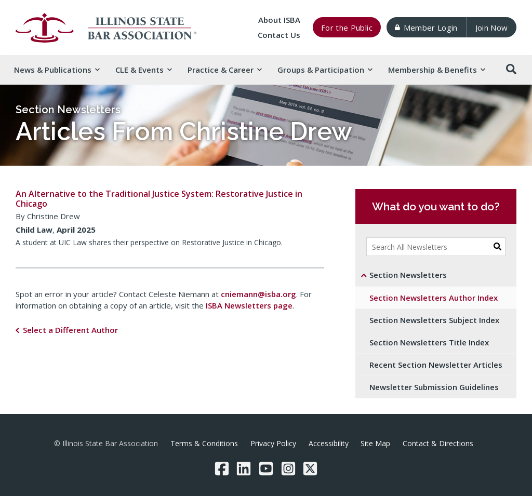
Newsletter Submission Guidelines (434, 387)
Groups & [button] (324, 69)
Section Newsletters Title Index (429, 342)
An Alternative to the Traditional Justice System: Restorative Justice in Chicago (159, 198)
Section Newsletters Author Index (433, 297)
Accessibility (329, 443)
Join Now (491, 27)
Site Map (375, 443)
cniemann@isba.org (258, 294)
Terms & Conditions (204, 443)
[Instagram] (288, 468)
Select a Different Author (70, 330)
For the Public (347, 27)
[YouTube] (266, 468)
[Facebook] (222, 468)
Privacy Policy (273, 443)
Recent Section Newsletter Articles (435, 364)
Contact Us (279, 35)
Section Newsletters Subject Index (434, 320)
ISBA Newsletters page (249, 305)
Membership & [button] (436, 69)
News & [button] (56, 69)
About (279, 20)
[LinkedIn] (243, 468)
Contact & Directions (438, 443)
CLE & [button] (143, 69)
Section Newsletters (68, 109)
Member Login (426, 27)
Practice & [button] (224, 69)
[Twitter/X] (310, 468)
